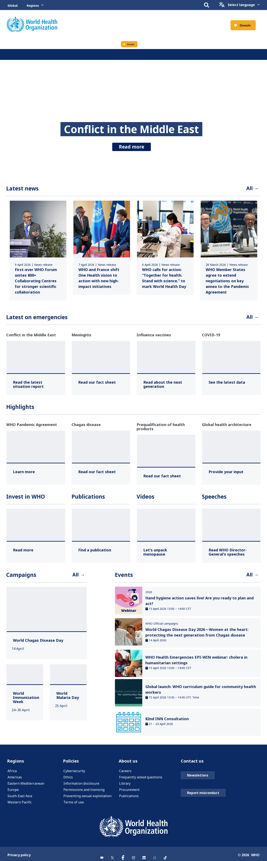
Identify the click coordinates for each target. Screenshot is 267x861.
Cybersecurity (74, 774)
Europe (13, 793)
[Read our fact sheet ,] (97, 384)
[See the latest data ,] (226, 384)
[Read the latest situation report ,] (36, 386)
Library (125, 786)
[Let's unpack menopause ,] (166, 553)
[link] (38, 251)
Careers (125, 774)
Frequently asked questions (140, 780)
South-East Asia (20, 799)
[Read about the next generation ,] (166, 386)
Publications (129, 799)
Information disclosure (81, 786)
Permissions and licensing (84, 793)
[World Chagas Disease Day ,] (38, 642)
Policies (72, 763)
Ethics (68, 780)
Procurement (129, 793)
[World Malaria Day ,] (68, 697)
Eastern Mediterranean (26, 786)
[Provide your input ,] (226, 473)
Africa (12, 774)
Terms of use (73, 805)
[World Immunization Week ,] (26, 699)
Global (13, 5)
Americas (15, 780)
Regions (33, 5)
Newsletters (197, 788)
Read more (131, 145)
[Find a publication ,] (94, 551)
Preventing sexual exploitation (87, 799)
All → (252, 189)
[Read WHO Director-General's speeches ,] (231, 553)
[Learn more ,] (24, 473)
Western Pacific (20, 805)
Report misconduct (203, 806)
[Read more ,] (23, 551)
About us (129, 763)
